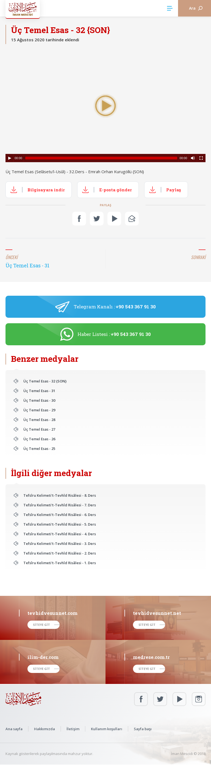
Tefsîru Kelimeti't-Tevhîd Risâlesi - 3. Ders (59, 543)
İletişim (72, 728)
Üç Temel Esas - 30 (39, 400)
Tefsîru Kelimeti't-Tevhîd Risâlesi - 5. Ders (59, 524)
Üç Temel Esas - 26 (39, 438)
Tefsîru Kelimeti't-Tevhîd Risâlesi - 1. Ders (59, 562)
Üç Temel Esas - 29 (39, 410)
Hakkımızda (44, 728)
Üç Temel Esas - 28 (39, 419)
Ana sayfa (14, 728)
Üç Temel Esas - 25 (39, 448)
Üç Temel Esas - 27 (39, 429)
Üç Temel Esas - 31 (39, 390)
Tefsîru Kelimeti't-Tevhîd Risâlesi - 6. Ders (59, 514)
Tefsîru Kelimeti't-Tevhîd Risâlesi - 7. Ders (59, 504)
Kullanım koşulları (106, 728)
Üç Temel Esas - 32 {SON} (45, 381)
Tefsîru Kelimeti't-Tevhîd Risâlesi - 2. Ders (59, 553)
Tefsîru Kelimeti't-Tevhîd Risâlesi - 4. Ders (59, 533)
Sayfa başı (143, 728)
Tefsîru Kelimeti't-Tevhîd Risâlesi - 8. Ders (59, 495)
